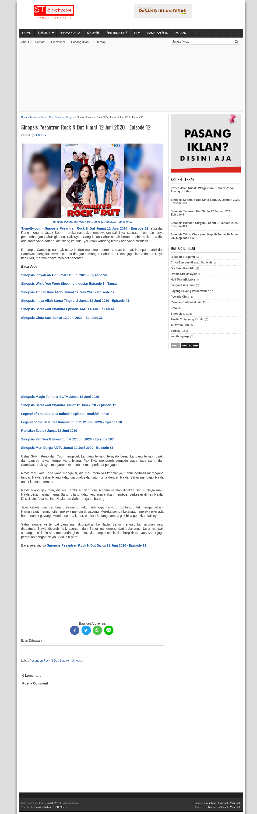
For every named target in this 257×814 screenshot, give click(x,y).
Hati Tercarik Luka (183, 279)
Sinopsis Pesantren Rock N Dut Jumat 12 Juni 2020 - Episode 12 (86, 127)
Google (225, 807)
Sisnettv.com (31, 228)
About (25, 42)
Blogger (212, 807)
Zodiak (180, 33)
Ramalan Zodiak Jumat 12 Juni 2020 (49, 430)
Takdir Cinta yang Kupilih (187, 319)
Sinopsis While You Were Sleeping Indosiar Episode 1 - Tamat (69, 283)
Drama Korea (70, 33)
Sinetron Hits (116, 33)
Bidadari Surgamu (183, 257)
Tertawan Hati (180, 325)
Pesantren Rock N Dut (41, 117)
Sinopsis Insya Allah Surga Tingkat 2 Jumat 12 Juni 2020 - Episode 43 (75, 301)
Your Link (211, 802)
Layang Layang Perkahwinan (190, 291)
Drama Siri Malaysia (184, 274)
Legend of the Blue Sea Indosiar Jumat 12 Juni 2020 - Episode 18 (71, 422)
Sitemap (100, 42)
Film (137, 33)
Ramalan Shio (157, 33)
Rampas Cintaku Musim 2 (188, 302)
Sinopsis (93, 33)
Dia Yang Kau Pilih (183, 268)
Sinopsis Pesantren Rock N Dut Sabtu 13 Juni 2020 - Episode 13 (96, 545)
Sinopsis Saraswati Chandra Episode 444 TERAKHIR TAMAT (68, 309)
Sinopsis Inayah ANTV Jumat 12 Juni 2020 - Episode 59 (64, 275)
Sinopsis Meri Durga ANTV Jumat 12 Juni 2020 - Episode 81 (67, 448)
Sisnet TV (40, 135)
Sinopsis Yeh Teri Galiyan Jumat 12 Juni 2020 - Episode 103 (67, 439)
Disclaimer (58, 42)
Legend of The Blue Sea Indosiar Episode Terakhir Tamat (65, 414)
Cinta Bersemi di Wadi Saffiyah (191, 262)
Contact (40, 42)
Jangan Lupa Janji (183, 285)
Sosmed (44, 33)
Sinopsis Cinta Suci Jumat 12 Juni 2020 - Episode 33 (62, 318)
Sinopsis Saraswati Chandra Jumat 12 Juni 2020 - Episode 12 (68, 405)
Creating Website (43, 807)
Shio (174, 308)
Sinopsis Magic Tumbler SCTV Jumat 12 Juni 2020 (60, 397)
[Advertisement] (131, 79)
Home (26, 33)
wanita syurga (180, 336)
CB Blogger (61, 807)
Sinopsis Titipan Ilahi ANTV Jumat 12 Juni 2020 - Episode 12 (68, 292)
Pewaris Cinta (180, 296)
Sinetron (59, 117)
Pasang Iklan (80, 42)
